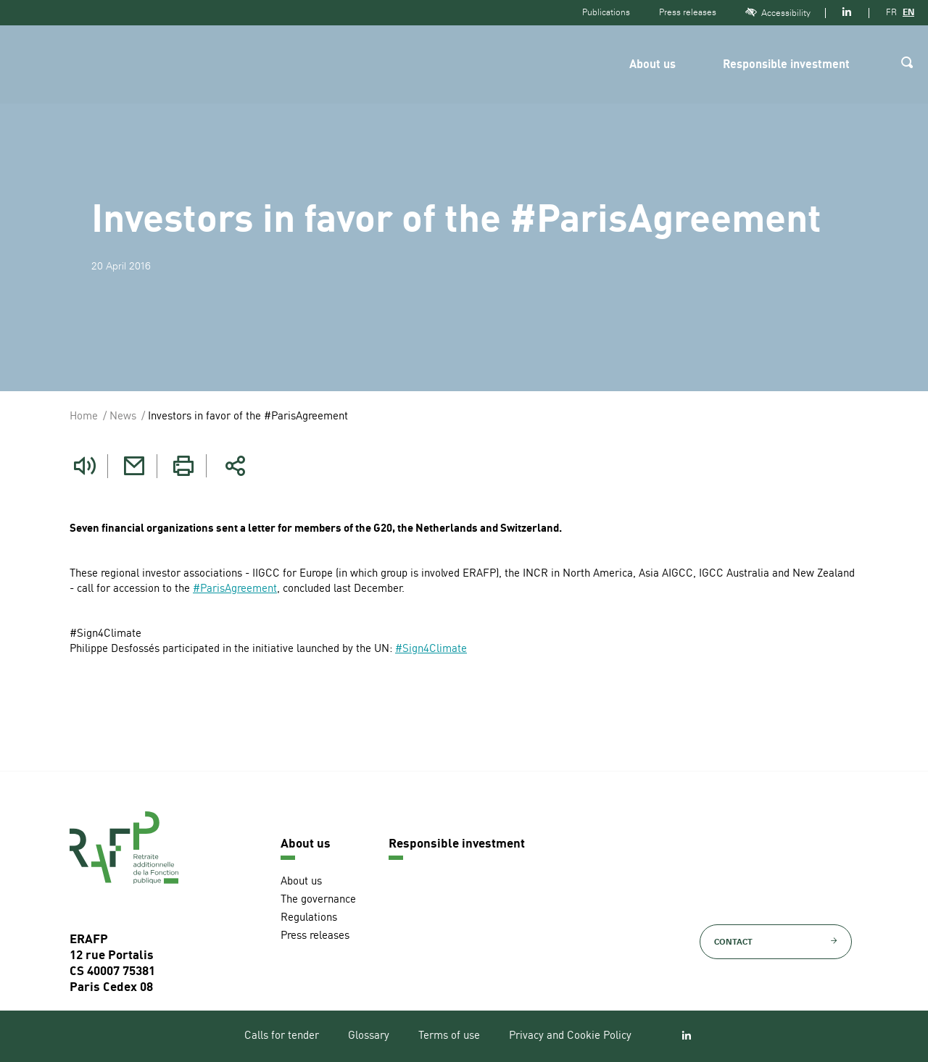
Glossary (368, 1035)
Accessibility (778, 12)
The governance (318, 899)
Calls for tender (281, 1035)
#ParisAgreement (235, 588)
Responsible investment (786, 65)
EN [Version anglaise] (908, 12)
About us (652, 65)
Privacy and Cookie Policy (570, 1035)
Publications (606, 12)
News (122, 416)
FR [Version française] (891, 12)
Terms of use (449, 1035)
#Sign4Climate (431, 648)
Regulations (309, 917)
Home (84, 416)
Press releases (687, 12)
